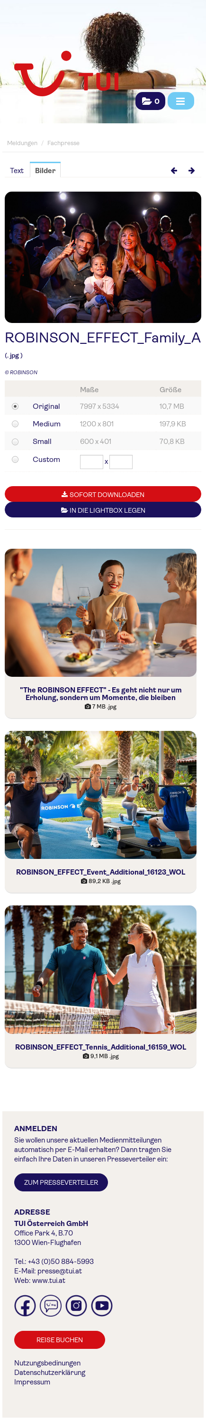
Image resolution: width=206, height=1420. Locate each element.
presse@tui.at (59, 1271)
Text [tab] (17, 170)
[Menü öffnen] (181, 101)
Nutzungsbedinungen (47, 1363)
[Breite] (91, 462)
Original (46, 406)
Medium (47, 423)
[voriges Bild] (173, 170)
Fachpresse (63, 143)
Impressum (32, 1382)
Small (42, 441)
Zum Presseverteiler (61, 1182)
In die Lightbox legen (103, 510)
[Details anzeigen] (101, 613)
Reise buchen (59, 1340)
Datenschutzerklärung (49, 1372)
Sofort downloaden (103, 494)
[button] (150, 101)
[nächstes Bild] (191, 170)
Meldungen (22, 143)
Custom (46, 459)
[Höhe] (121, 462)
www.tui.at (48, 1280)
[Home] (65, 74)
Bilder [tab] (45, 170)
